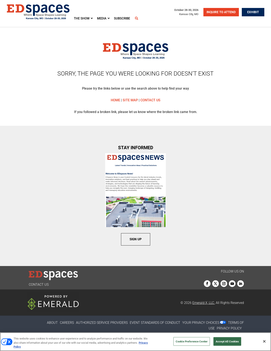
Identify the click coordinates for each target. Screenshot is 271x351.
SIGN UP (136, 239)
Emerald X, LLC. (203, 303)
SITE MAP (130, 100)
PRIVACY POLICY (229, 328)
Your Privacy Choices (200, 323)
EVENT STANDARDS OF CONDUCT (155, 323)
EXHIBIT (253, 12)
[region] (135, 341)
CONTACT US (150, 100)
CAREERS (67, 323)
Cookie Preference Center (192, 341)
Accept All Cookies (227, 341)
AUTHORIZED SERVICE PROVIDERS (102, 323)
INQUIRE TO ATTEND (221, 12)
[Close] (264, 341)
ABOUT (52, 323)
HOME (115, 100)
